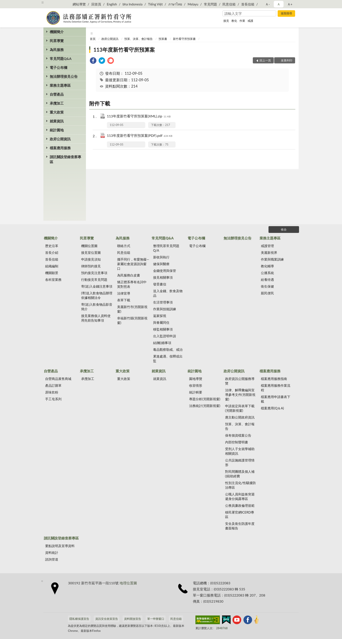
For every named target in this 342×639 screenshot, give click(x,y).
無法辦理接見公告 (64, 76)
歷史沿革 (51, 246)
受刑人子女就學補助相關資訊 (240, 451)
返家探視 (159, 316)
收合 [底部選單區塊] (284, 229)
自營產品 (57, 94)
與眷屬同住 (161, 322)
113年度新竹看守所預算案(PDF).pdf (139, 135)
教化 (234, 20)
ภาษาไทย (175, 4)
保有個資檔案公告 (238, 435)
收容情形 (195, 385)
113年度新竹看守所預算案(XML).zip (139, 116)
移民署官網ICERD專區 (239, 514)
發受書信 (159, 284)
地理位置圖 (128, 583)
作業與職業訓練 (272, 259)
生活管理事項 (163, 302)
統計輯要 (195, 392)
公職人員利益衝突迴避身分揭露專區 (240, 496)
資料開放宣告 (132, 618)
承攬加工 (57, 103)
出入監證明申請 (164, 336)
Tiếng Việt (155, 4)
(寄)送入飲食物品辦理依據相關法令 (96, 295)
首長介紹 (51, 252)
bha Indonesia (132, 4)
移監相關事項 (163, 329)
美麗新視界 (269, 252)
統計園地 (57, 130)
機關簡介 (57, 32)
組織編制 (51, 266)
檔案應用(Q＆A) (272, 408)
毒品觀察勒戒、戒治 (168, 349)
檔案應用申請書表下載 (275, 399)
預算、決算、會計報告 (138, 39)
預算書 (163, 39)
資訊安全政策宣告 (106, 618)
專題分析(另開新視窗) (204, 399)
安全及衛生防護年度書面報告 (240, 526)
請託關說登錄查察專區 (65, 159)
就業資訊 (57, 121)
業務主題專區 (60, 85)
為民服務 (57, 49)
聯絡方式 (123, 246)
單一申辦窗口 (155, 618)
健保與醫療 (161, 264)
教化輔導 (267, 266)
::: (42, 2)
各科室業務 (53, 279)
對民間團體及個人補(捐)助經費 (240, 474)
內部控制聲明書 (236, 442)
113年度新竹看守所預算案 (124, 49)
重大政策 (57, 112)
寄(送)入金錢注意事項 (96, 286)
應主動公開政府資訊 (240, 417)
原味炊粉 (51, 392)
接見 (226, 20)
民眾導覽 (57, 41)
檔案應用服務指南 (274, 379)
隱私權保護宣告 (79, 618)
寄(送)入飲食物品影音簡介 (96, 306)
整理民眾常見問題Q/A (166, 248)
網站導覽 (79, 4)
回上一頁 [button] (265, 60)
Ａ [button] (278, 4)
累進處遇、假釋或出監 (168, 358)
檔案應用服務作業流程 (275, 387)
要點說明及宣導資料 (60, 546)
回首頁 (96, 4)
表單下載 (123, 300)
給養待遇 (267, 279)
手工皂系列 (53, 399)
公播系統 (267, 273)
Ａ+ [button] (289, 4)
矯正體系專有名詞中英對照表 (132, 284)
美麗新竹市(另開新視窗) (132, 309)
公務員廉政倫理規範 (240, 505)
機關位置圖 (89, 246)
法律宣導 (123, 293)
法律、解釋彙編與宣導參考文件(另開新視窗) (240, 394)
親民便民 (267, 293)
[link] (93, 61)
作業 (242, 20)
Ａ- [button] (267, 4)
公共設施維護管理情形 (240, 462)
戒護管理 (267, 246)
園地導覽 (195, 379)
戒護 (250, 20)
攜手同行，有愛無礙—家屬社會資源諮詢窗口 (133, 263)
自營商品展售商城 (58, 379)
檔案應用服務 (60, 148)
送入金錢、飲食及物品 (168, 293)
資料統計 (51, 552)
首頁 (93, 39)
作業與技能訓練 (164, 309)
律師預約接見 (91, 266)
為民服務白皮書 (128, 275)
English (112, 4)
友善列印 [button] (286, 60)
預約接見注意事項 (94, 273)
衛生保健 (267, 286)
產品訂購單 (53, 385)
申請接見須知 (91, 259)
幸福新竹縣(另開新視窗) (132, 320)
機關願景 (51, 273)
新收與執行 (161, 257)
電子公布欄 (58, 67)
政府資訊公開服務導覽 (240, 381)
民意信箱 (229, 4)
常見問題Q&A (61, 58)
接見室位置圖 (91, 252)
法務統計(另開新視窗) (204, 406)
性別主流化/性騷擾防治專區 (240, 485)
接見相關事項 (163, 277)
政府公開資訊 (60, 139)
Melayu (193, 4)
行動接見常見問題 (94, 279)
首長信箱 (247, 4)
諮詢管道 (51, 559)
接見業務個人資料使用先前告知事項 (96, 318)
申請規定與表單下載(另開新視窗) (240, 408)
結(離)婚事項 (162, 343)
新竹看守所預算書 (184, 39)
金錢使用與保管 (164, 271)
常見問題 (210, 4)
